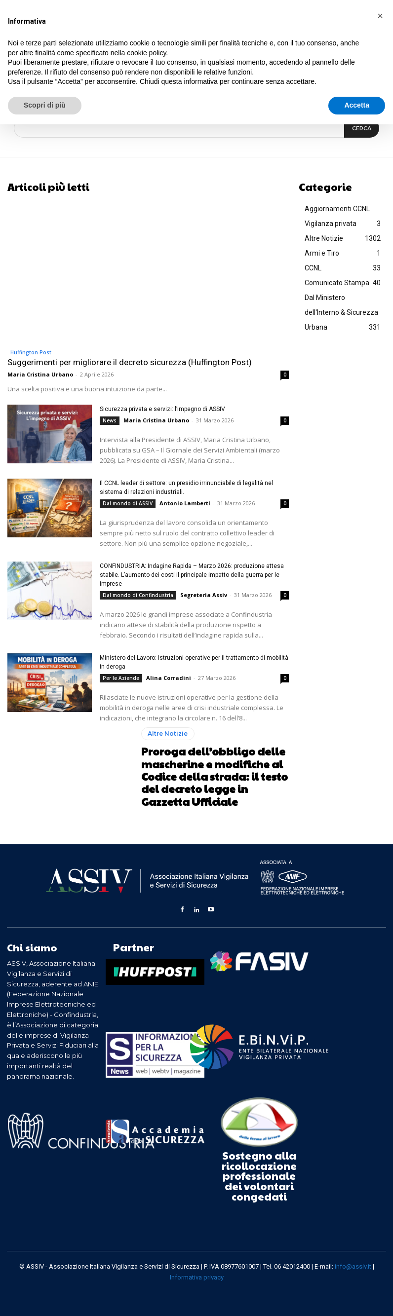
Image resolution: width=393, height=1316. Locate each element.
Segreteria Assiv (203, 594)
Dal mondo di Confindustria (138, 594)
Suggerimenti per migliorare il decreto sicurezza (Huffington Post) (129, 362)
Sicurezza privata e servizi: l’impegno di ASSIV (162, 408)
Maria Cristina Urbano (40, 373)
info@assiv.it (353, 1265)
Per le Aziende (121, 677)
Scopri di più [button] (45, 105)
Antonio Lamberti (184, 502)
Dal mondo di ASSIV (128, 502)
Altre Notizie (168, 735)
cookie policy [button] (146, 53)
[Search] (361, 128)
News (110, 419)
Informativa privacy (197, 1276)
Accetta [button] (356, 105)
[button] (380, 16)
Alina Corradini (168, 677)
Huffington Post (30, 351)
